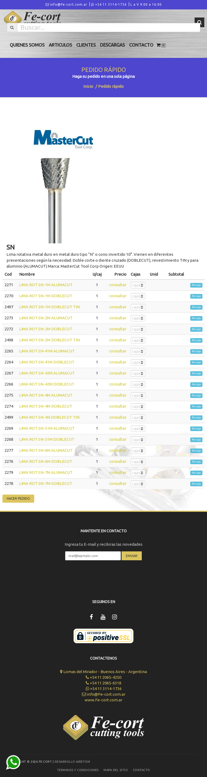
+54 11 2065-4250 (103, 677)
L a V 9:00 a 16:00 (146, 4)
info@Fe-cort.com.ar (66, 4)
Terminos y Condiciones (78, 770)
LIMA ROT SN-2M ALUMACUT (46, 318)
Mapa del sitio (116, 770)
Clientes (86, 44)
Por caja (196, 285)
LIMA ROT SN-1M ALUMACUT (46, 284)
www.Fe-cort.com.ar (103, 700)
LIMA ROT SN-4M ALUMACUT (46, 395)
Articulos (60, 44)
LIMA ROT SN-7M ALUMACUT (46, 472)
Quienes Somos (27, 44)
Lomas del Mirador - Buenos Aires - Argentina (103, 671)
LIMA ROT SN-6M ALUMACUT (46, 450)
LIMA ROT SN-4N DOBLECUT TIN (49, 417)
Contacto (141, 44)
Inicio (88, 86)
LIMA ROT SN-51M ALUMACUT (47, 428)
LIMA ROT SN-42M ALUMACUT (47, 373)
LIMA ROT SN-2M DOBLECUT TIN (49, 340)
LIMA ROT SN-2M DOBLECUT (45, 329)
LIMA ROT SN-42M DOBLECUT (46, 384)
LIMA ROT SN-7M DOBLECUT (45, 483)
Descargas (112, 44)
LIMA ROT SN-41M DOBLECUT (46, 362)
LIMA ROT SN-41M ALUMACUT (47, 351)
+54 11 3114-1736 (109, 4)
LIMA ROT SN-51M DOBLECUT (46, 439)
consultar (117, 284)
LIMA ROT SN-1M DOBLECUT (45, 295)
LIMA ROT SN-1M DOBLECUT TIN (49, 306)
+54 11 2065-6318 (103, 683)
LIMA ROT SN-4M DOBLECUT (45, 406)
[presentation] (103, 576)
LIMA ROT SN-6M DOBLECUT (45, 461)
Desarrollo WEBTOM (72, 761)
